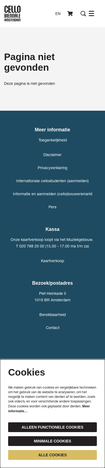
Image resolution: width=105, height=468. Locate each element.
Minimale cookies (52, 441)
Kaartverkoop (52, 260)
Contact (52, 327)
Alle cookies (52, 455)
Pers (52, 206)
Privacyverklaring (52, 167)
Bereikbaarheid (52, 314)
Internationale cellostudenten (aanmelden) (52, 180)
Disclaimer (52, 154)
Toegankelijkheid (53, 140)
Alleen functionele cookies (53, 427)
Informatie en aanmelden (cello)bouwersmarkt (52, 193)
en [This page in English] (58, 14)
